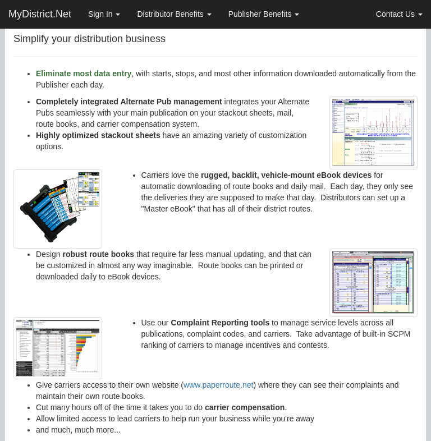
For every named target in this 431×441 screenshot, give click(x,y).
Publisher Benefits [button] (264, 14)
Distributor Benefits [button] (174, 14)
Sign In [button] (104, 14)
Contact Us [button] (399, 14)
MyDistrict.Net (39, 14)
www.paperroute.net (219, 384)
